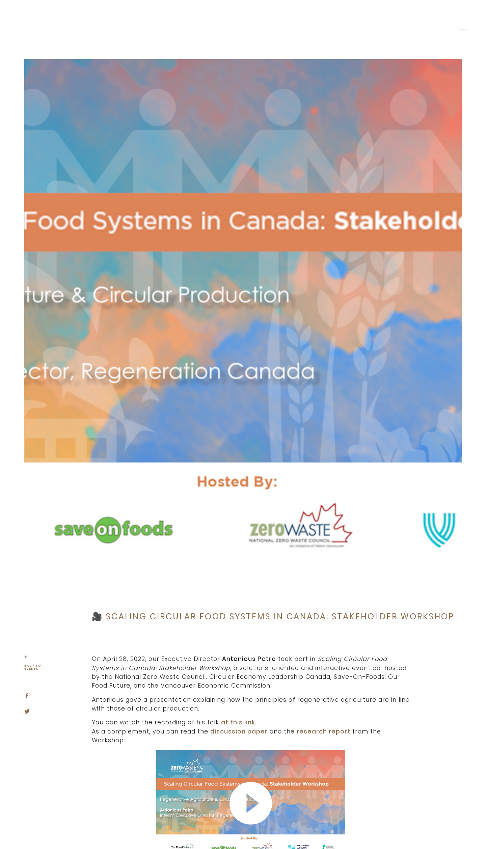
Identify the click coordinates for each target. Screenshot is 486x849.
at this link (238, 722)
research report (323, 731)
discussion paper (239, 731)
